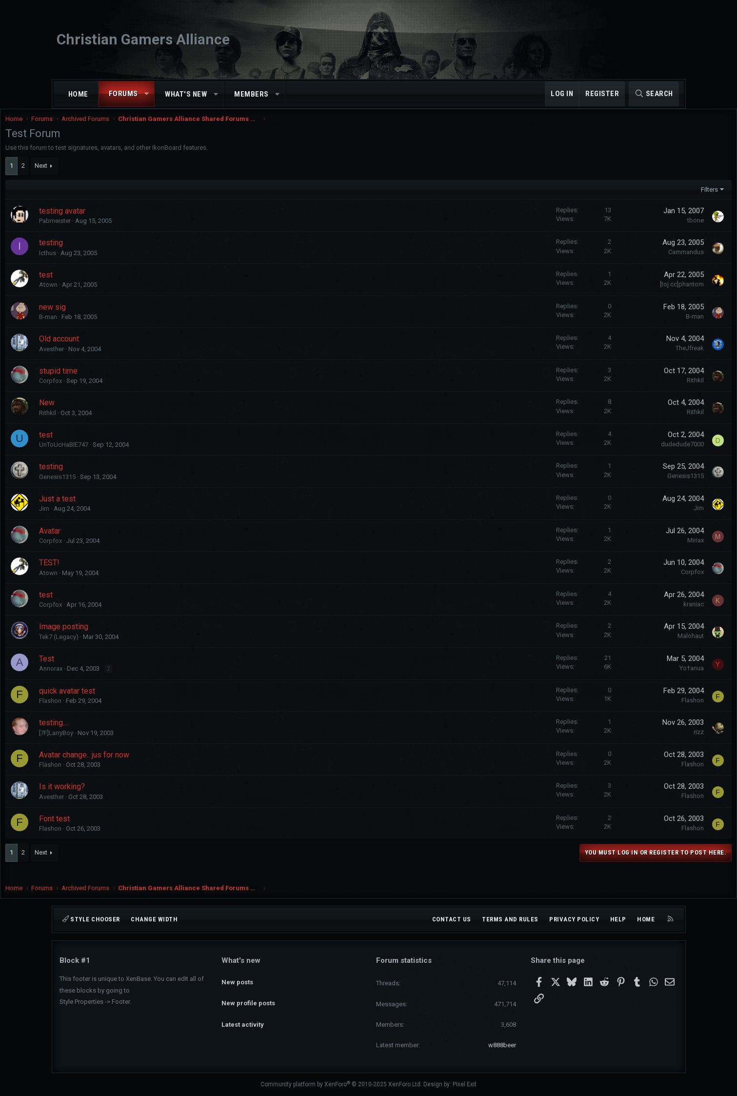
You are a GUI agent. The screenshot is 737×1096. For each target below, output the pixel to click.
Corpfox (104, 390)
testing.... (108, 732)
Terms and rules (510, 919)
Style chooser (91, 919)
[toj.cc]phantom (628, 294)
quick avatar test (121, 700)
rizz (645, 741)
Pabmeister (109, 230)
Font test (108, 828)
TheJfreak (636, 357)
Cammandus (632, 261)
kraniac (640, 614)
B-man (102, 326)
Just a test (111, 508)
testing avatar (116, 220)
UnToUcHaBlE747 (117, 454)
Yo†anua (638, 677)
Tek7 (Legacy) (113, 646)
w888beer (502, 1045)
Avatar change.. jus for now (138, 764)
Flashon (104, 710)
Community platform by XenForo (341, 1084)
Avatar (104, 540)
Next (95, 175)
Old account (113, 348)
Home (78, 94)
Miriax (642, 550)
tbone (642, 230)
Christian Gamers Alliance (143, 39)
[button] (146, 93)
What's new (186, 94)
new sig (106, 316)
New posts (237, 977)
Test (100, 668)
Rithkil (641, 390)
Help (618, 919)
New (101, 412)
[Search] (654, 93)
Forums (123, 93)
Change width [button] (154, 919)
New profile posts (248, 995)
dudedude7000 (628, 454)
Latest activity (242, 1012)
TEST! (103, 572)
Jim (98, 518)
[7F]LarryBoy (110, 742)
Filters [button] (655, 199)
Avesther (105, 358)
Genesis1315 (111, 486)
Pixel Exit (465, 1084)
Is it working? (116, 796)
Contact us (451, 919)
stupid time (112, 380)
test (100, 284)
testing (105, 252)
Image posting (117, 636)
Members (251, 94)
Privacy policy (574, 919)
